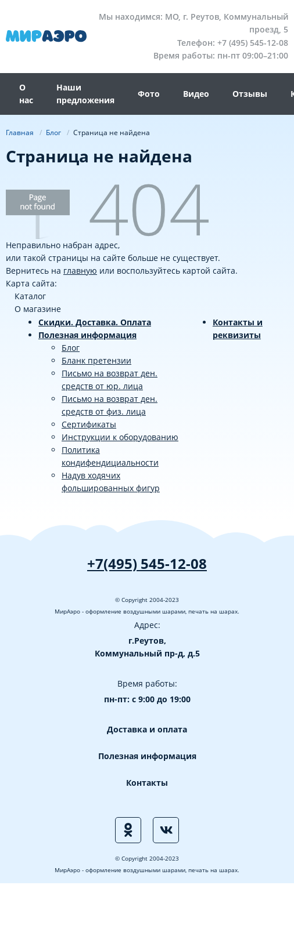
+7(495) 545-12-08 (147, 563)
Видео (196, 93)
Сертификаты (89, 424)
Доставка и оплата (147, 729)
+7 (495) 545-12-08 (252, 42)
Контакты (147, 782)
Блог (71, 347)
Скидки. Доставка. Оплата (94, 322)
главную (80, 270)
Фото (149, 93)
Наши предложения (85, 94)
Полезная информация (87, 334)
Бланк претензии (96, 360)
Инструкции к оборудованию (120, 436)
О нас (26, 94)
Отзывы (249, 93)
